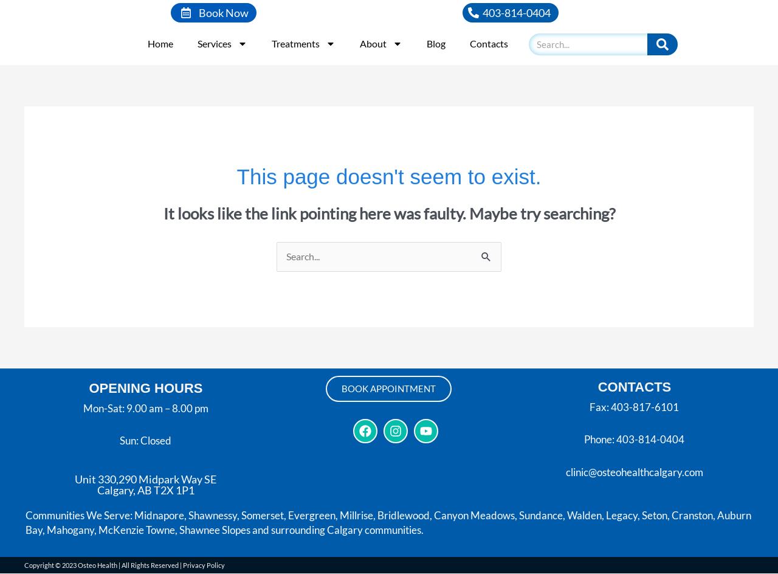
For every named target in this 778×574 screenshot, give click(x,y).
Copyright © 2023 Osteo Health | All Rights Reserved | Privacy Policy (124, 566)
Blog (436, 43)
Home (160, 43)
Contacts (489, 43)
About (381, 44)
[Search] (662, 44)
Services (222, 44)
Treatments (304, 44)
